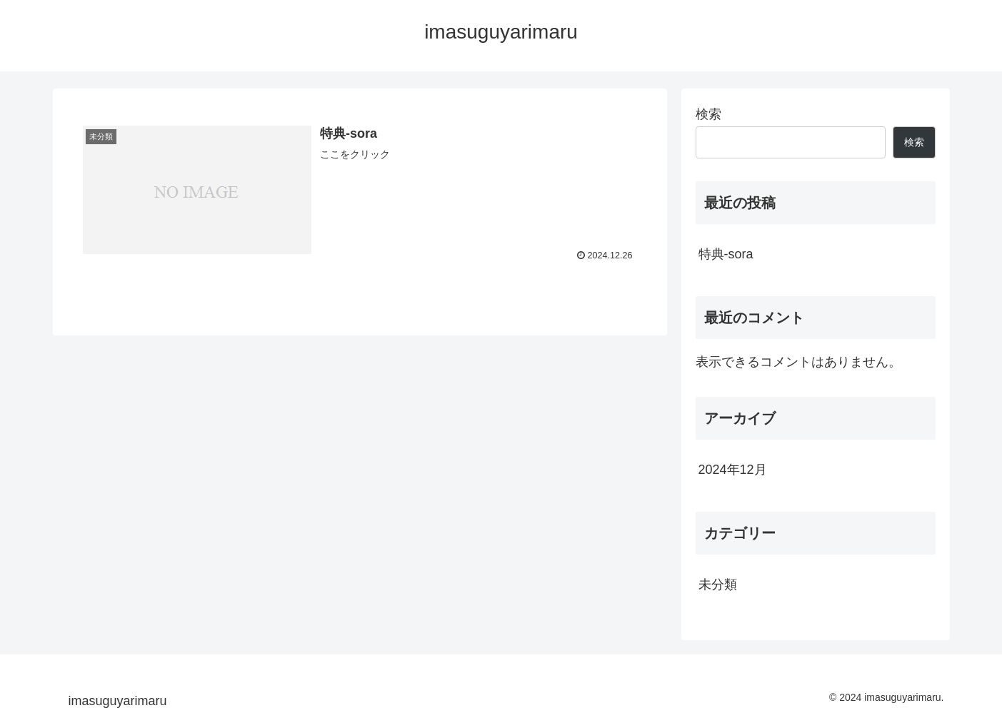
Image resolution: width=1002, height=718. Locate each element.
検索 (708, 114)
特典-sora (725, 254)
